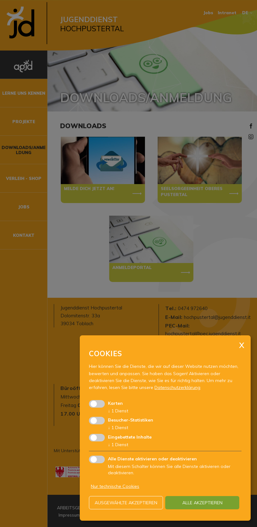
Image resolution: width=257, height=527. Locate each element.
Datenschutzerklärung (177, 387)
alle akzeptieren (202, 503)
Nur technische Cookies (115, 486)
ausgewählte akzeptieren (126, 503)
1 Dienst (118, 411)
